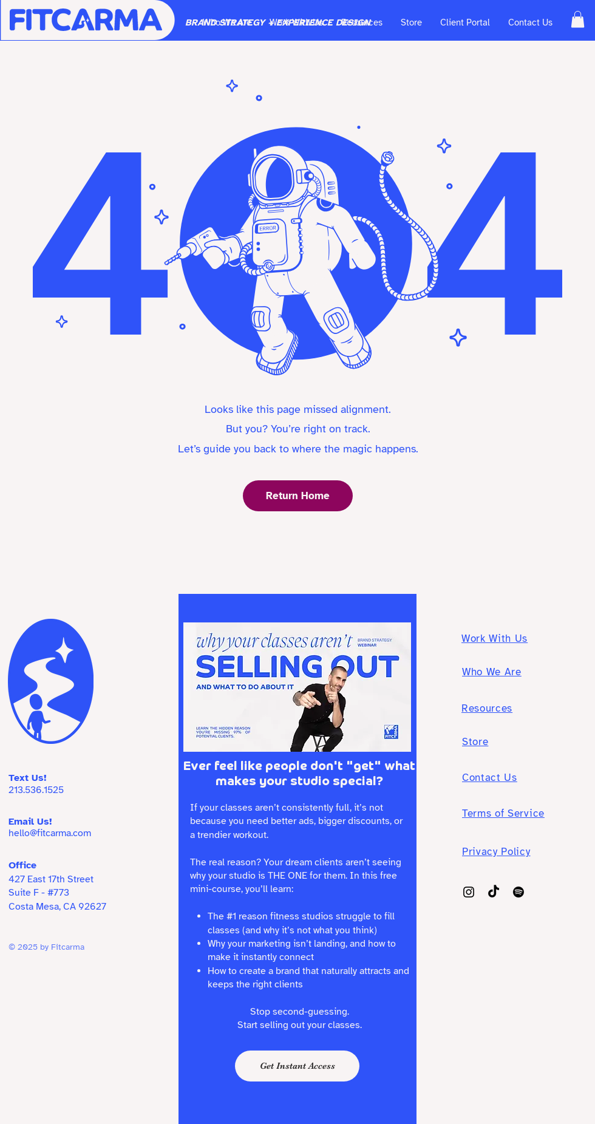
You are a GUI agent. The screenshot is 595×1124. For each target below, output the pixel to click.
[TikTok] (493, 892)
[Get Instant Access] (297, 1066)
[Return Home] (298, 495)
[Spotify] (518, 892)
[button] (578, 19)
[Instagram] (468, 892)
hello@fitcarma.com (49, 833)
